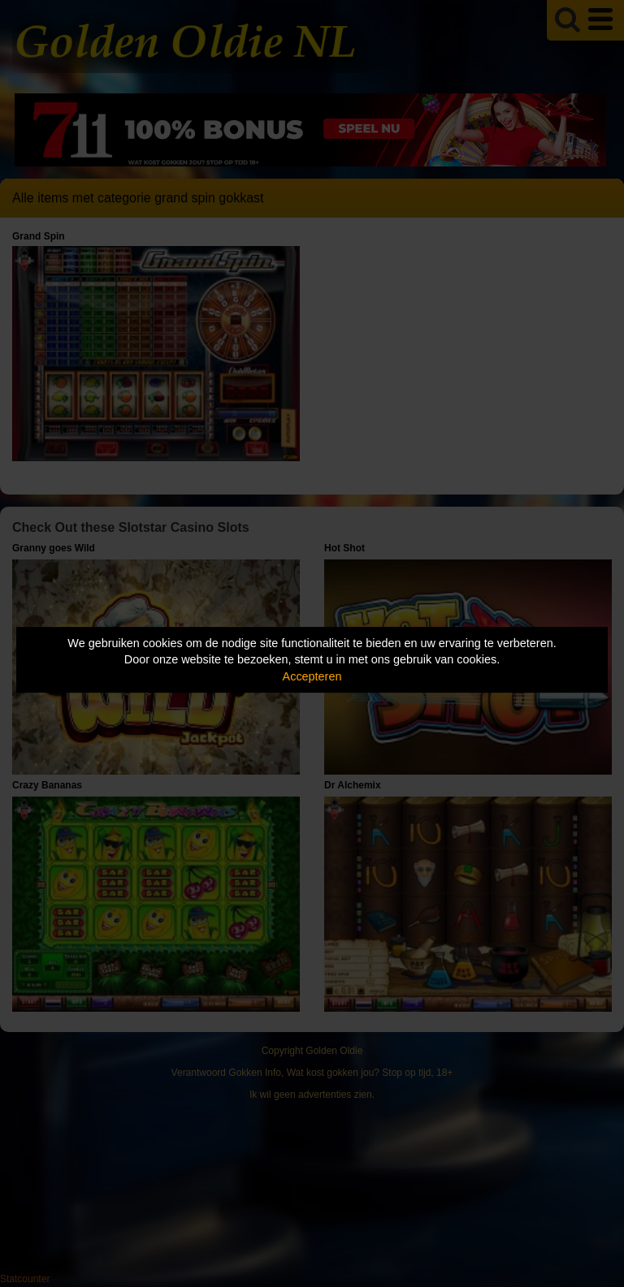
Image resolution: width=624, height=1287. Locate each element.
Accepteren (312, 676)
